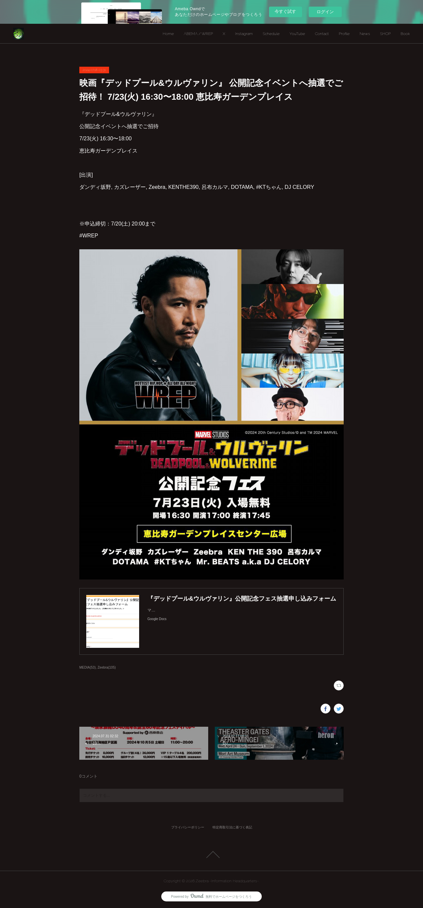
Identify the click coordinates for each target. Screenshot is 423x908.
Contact (322, 33)
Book (405, 33)
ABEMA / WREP (198, 33)
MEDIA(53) (87, 667)
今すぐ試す (285, 11)
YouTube (297, 33)
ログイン (325, 11)
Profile (344, 33)
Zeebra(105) (106, 667)
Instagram (244, 33)
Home (168, 33)
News (365, 33)
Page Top (211, 854)
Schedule (271, 33)
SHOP (385, 33)
